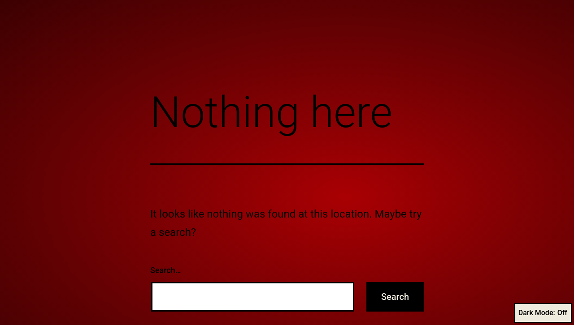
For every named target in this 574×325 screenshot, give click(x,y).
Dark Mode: (542, 313)
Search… (165, 270)
